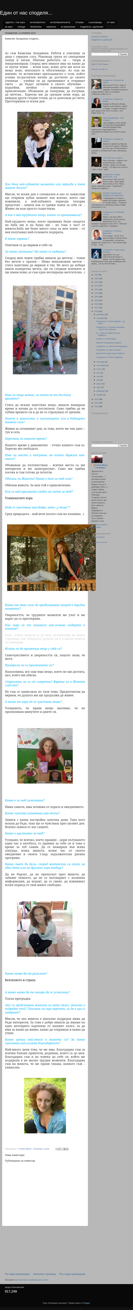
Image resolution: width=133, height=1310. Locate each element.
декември (101, 314)
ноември (101, 318)
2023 (96, 286)
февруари (101, 391)
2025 (96, 278)
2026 (96, 275)
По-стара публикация (72, 1274)
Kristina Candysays (97, 537)
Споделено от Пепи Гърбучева (109, 357)
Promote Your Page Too (99, 69)
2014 (96, 403)
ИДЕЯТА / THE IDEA (15, 22)
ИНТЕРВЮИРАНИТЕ (60, 22)
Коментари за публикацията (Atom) (33, 1280)
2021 (96, 293)
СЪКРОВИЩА (95, 22)
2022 (96, 289)
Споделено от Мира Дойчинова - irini (111, 175)
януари (100, 395)
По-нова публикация (17, 1274)
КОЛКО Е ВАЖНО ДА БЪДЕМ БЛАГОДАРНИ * (113, 194)
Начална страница (44, 1274)
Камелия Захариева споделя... (109, 343)
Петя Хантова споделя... (113, 158)
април (99, 384)
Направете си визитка (99, 542)
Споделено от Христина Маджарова (112, 346)
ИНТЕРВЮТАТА (37, 22)
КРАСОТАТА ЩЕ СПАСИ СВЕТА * (110, 353)
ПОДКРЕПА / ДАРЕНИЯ (91, 27)
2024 (96, 282)
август (100, 369)
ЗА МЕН (9, 27)
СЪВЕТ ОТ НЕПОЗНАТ (106, 339)
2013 (96, 406)
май (98, 380)
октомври (101, 362)
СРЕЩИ (21, 27)
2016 (96, 311)
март (99, 387)
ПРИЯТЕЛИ (35, 27)
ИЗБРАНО (51, 27)
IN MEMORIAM (68, 27)
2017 (96, 308)
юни (99, 376)
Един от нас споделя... (26, 13)
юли (99, 373)
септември (101, 365)
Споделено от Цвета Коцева (108, 350)
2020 (96, 297)
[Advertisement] (45, 1249)
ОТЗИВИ (79, 22)
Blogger (87, 1303)
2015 (96, 399)
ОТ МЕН (111, 22)
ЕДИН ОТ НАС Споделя (99, 64)
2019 (96, 300)
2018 (96, 304)
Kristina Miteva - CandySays (101, 466)
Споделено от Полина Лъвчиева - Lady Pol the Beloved (110, 328)
